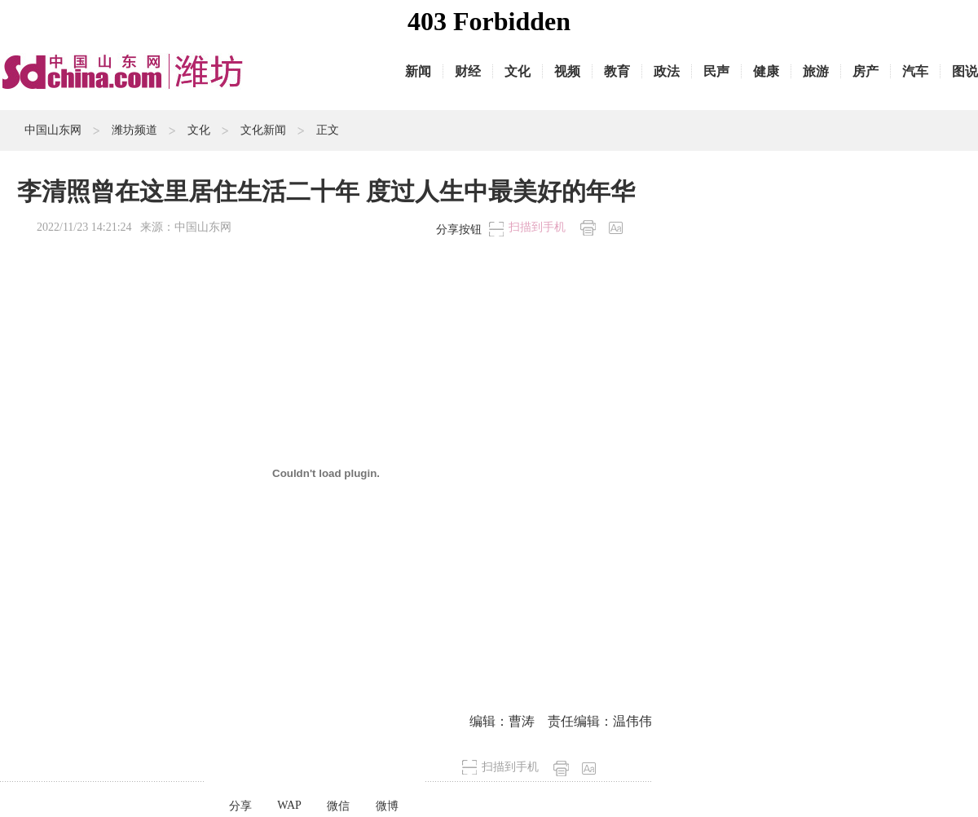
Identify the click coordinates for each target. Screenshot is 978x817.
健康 (766, 71)
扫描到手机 (537, 227)
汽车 (915, 71)
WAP (289, 805)
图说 (965, 71)
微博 (387, 806)
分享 (240, 806)
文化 (517, 71)
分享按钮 (459, 229)
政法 (667, 71)
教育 (617, 71)
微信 (338, 806)
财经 (468, 71)
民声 (716, 71)
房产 (865, 71)
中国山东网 (53, 130)
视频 (567, 71)
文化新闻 (263, 130)
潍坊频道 (134, 130)
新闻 (418, 71)
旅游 (816, 71)
